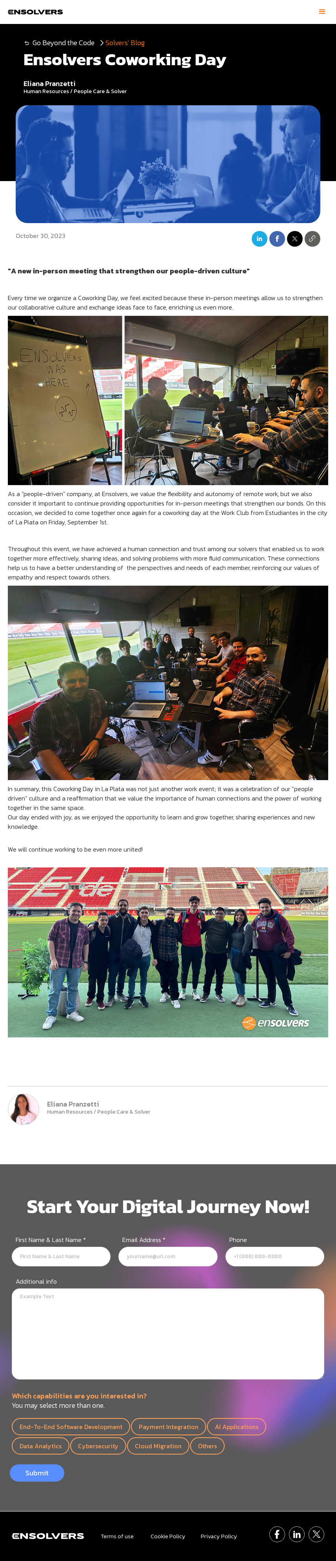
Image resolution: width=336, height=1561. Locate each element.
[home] (33, 12)
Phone (238, 1240)
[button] (322, 12)
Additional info (36, 1282)
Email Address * (143, 1240)
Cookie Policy (168, 1536)
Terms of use (117, 1536)
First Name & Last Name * (51, 1240)
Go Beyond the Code (63, 43)
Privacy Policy (219, 1536)
